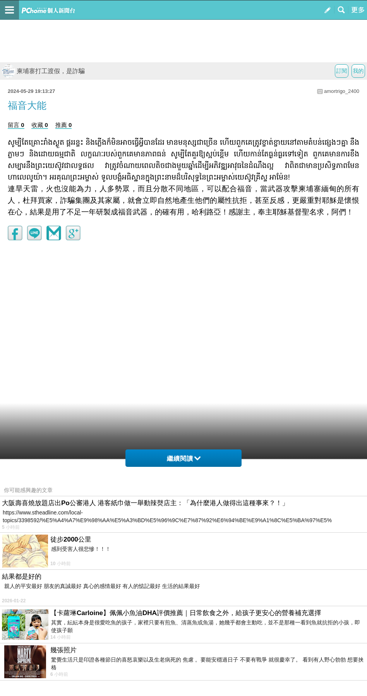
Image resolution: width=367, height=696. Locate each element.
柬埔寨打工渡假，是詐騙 (43, 71)
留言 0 (16, 125)
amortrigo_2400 (341, 91)
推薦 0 (63, 125)
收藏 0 (39, 125)
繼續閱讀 (184, 458)
